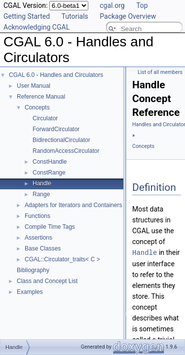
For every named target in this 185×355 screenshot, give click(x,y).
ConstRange (49, 172)
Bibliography (33, 270)
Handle (42, 183)
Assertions (38, 237)
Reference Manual (41, 96)
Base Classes (43, 248)
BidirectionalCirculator (61, 140)
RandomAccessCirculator (66, 150)
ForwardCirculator (56, 129)
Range (41, 194)
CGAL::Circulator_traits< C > (62, 259)
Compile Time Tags (50, 226)
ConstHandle (50, 161)
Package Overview (128, 16)
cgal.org (112, 5)
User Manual (33, 85)
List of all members (160, 72)
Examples (30, 291)
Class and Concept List (47, 281)
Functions (37, 216)
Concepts (37, 107)
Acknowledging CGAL (36, 27)
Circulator (45, 118)
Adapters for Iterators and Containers (73, 205)
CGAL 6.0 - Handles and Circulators (56, 74)
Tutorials (75, 16)
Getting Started (26, 16)
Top (142, 5)
